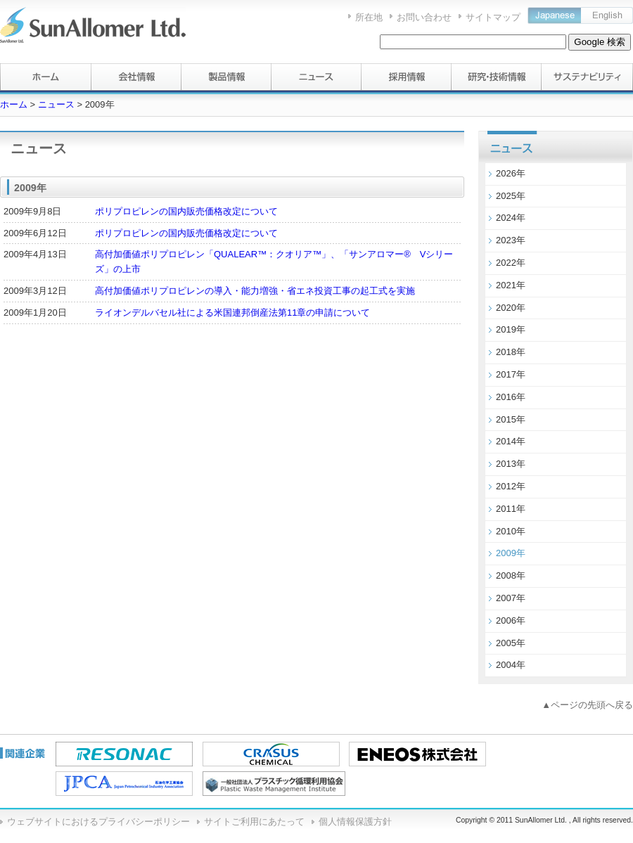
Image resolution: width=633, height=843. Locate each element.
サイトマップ (493, 17)
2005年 (510, 643)
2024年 (510, 217)
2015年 (510, 419)
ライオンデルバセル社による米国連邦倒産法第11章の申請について (232, 312)
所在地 (369, 17)
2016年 (510, 397)
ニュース (56, 104)
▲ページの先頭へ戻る (587, 705)
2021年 (510, 285)
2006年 (510, 620)
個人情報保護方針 (355, 821)
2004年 (510, 664)
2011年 (510, 508)
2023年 (510, 240)
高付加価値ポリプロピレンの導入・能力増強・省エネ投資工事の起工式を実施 (255, 290)
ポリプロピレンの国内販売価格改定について (186, 211)
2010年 (510, 531)
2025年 (510, 196)
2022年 (510, 262)
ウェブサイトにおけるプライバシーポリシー (98, 821)
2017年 (510, 374)
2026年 (510, 173)
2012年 (510, 486)
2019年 (510, 329)
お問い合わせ (424, 17)
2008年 (510, 575)
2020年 (510, 307)
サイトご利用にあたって (254, 821)
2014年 (510, 441)
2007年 (510, 598)
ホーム (13, 104)
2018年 (510, 352)
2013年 (510, 463)
